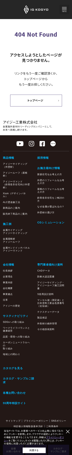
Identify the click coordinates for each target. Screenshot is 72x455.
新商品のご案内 (11, 208)
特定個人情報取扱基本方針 (28, 426)
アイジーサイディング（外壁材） (15, 165)
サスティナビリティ (15, 315)
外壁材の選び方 (46, 212)
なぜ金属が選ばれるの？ (50, 206)
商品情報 (8, 157)
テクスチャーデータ (48, 312)
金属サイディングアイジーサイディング (15, 231)
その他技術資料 (46, 329)
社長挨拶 (8, 270)
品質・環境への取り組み (16, 336)
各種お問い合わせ (14, 392)
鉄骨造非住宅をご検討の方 (50, 199)
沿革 (5, 300)
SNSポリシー (58, 421)
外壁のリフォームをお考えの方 (50, 182)
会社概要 (8, 288)
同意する (34, 450)
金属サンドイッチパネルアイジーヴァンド (16, 249)
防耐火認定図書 (46, 276)
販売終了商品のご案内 (15, 214)
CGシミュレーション (50, 222)
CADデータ (43, 270)
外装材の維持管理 (47, 323)
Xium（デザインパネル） (14, 195)
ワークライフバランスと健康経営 (16, 329)
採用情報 (43, 157)
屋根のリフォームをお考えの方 (50, 190)
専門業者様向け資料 (50, 264)
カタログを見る (13, 368)
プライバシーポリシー (36, 421)
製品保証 (42, 317)
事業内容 (8, 282)
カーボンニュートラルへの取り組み (16, 345)
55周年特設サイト (14, 403)
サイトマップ (13, 421)
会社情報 (8, 264)
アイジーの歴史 (11, 305)
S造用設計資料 (45, 294)
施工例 (7, 223)
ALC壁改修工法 (11, 202)
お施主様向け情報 (48, 168)
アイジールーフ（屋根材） (15, 174)
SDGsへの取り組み (13, 322)
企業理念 (8, 276)
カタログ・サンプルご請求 (18, 380)
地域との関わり (11, 354)
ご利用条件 (52, 426)
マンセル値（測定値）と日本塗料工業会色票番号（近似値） (50, 303)
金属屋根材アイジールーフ (11, 240)
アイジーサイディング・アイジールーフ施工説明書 (50, 285)
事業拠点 (8, 294)
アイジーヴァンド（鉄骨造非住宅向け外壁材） (16, 184)
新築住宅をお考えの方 (49, 174)
